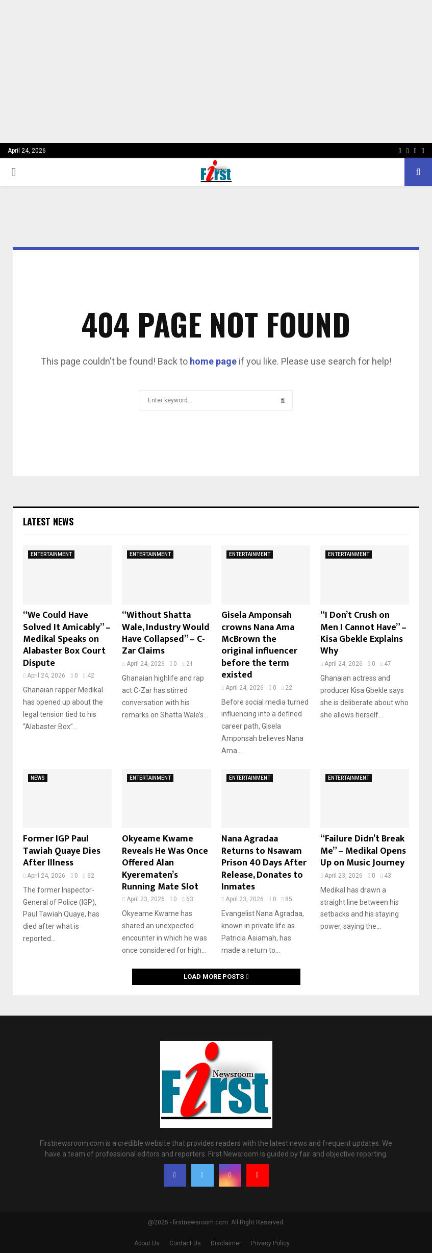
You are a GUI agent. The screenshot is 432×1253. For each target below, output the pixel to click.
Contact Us (185, 1243)
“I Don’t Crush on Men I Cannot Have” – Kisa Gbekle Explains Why (363, 633)
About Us (147, 1243)
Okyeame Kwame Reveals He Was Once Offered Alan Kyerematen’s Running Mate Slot (165, 863)
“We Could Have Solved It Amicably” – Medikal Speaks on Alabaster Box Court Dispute (67, 639)
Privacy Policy (270, 1243)
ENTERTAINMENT (51, 554)
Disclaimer (226, 1243)
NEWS (38, 778)
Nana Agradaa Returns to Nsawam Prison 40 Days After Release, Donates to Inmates (264, 863)
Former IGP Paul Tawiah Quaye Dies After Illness (61, 851)
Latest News (48, 521)
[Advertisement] (216, 71)
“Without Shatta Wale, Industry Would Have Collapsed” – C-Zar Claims (166, 633)
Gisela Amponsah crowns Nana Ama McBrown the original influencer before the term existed (259, 645)
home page (213, 361)
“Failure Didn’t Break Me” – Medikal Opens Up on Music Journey (363, 851)
